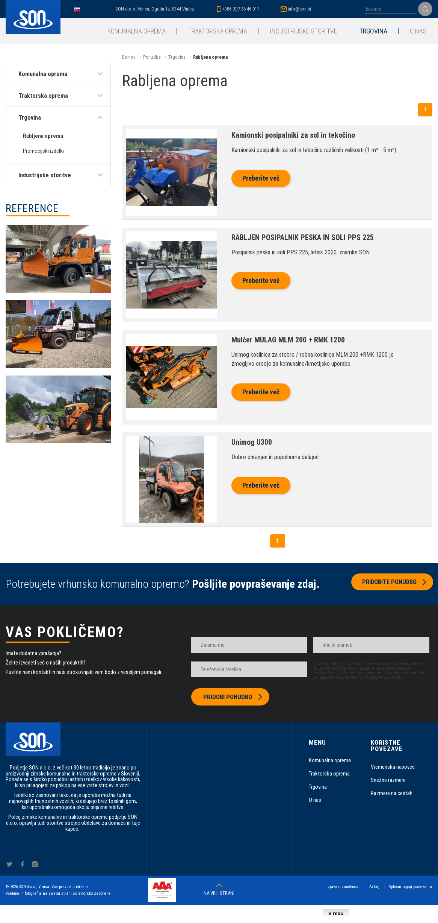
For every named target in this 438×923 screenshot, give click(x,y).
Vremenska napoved (393, 766)
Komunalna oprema (136, 31)
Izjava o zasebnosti (344, 886)
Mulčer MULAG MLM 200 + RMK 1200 (288, 339)
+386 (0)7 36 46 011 (240, 9)
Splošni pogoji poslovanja (411, 886)
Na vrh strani (219, 893)
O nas (418, 31)
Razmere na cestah (391, 793)
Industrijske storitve (303, 31)
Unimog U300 (251, 442)
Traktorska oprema (217, 31)
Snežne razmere (388, 780)
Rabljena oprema (43, 135)
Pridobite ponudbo (387, 584)
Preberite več (260, 178)
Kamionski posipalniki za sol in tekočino (293, 135)
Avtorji (375, 886)
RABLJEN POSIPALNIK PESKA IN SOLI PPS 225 (302, 237)
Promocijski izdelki (43, 150)
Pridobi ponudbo (227, 697)
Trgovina (373, 31)
